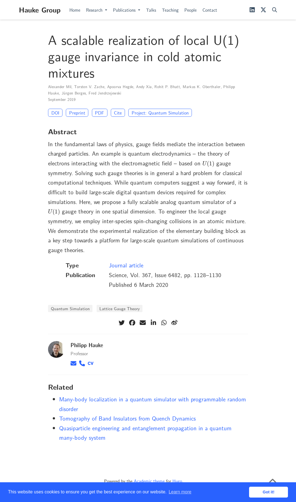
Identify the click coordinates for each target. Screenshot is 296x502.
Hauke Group (40, 9)
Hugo (177, 481)
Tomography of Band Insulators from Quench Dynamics (127, 418)
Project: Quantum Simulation (160, 112)
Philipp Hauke (87, 345)
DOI (55, 112)
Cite (118, 112)
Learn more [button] (180, 491)
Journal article (126, 265)
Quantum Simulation (70, 308)
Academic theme (149, 481)
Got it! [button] (268, 492)
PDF (99, 112)
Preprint (77, 112)
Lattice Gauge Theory (119, 308)
